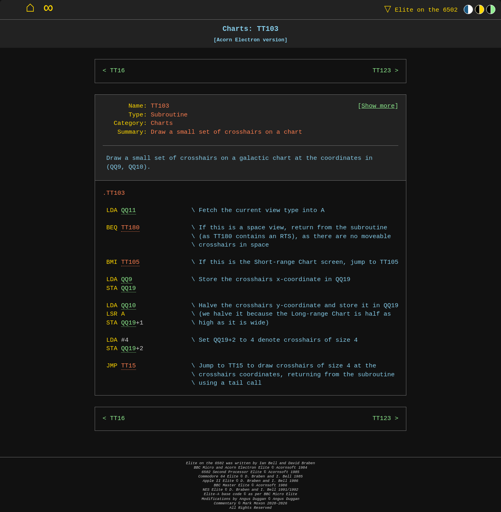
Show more (378, 106)
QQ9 (126, 279)
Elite (419, 9)
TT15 (128, 366)
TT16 (117, 71)
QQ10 (128, 306)
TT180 (130, 228)
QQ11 (128, 210)
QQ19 (128, 288)
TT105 (130, 262)
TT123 (382, 71)
